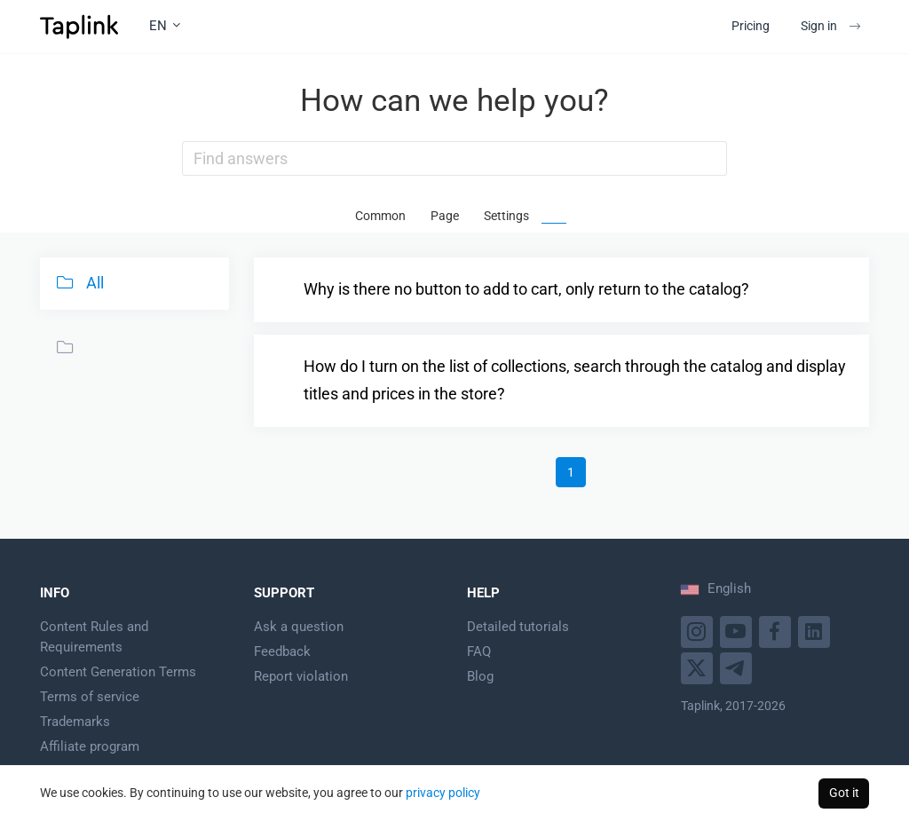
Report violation (301, 676)
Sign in (830, 26)
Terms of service (89, 697)
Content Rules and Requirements (94, 637)
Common (380, 216)
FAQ (479, 651)
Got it (844, 792)
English (716, 588)
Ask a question (299, 627)
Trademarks (75, 722)
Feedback (282, 651)
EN (164, 26)
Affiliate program (89, 746)
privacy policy (443, 792)
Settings (506, 216)
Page (445, 216)
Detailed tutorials (518, 627)
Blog (480, 676)
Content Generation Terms (118, 672)
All (78, 282)
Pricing (750, 26)
